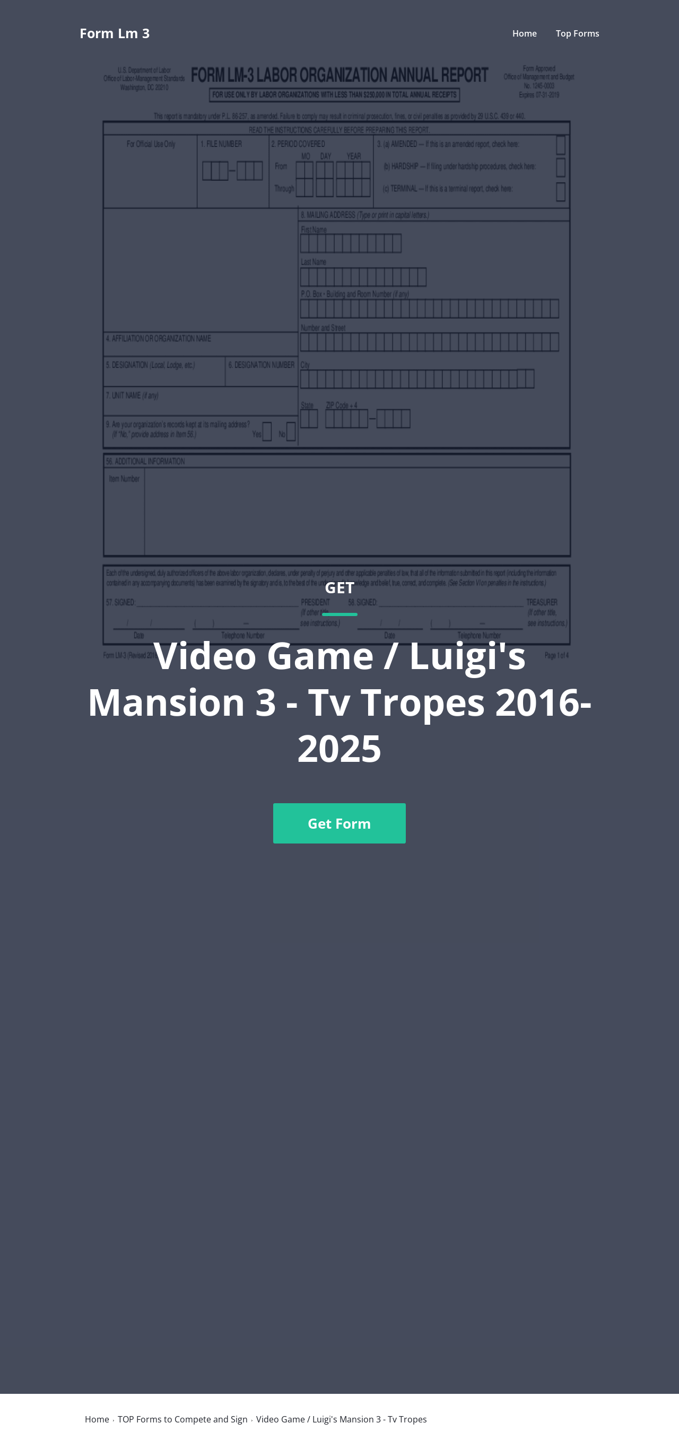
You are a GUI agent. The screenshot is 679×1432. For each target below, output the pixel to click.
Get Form (339, 823)
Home (524, 33)
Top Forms (577, 33)
